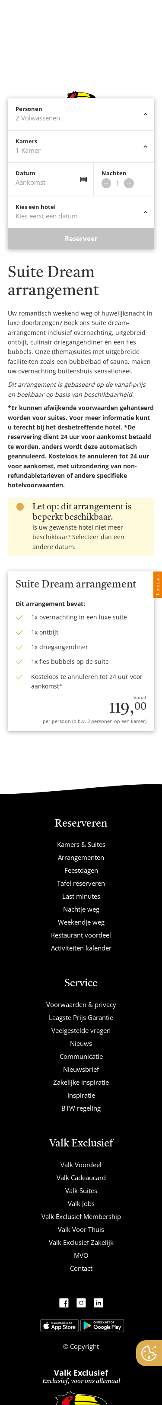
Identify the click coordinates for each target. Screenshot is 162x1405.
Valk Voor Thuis (81, 1229)
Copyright (83, 1346)
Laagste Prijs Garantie (81, 1017)
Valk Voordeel (81, 1164)
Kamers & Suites (81, 844)
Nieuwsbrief (81, 1069)
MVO (81, 1255)
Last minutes (81, 896)
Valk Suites (81, 1190)
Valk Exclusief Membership (81, 1216)
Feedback (157, 584)
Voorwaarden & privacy (81, 1004)
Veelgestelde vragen (81, 1030)
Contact (81, 1268)
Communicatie (81, 1056)
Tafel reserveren (81, 883)
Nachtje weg (81, 909)
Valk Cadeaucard (81, 1177)
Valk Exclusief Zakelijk (81, 1242)
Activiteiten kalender (81, 948)
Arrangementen (81, 857)
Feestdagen (81, 870)
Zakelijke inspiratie (81, 1082)
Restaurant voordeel (81, 935)
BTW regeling (81, 1108)
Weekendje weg (81, 922)
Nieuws (81, 1043)
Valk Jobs (81, 1203)
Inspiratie (81, 1095)
